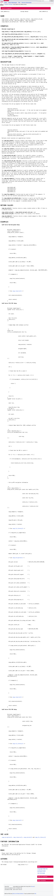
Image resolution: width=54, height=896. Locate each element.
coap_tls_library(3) (18, 528)
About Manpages (12, 2)
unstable (6, 4)
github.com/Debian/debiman (18, 893)
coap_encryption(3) (18, 557)
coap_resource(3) (17, 291)
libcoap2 (10, 4)
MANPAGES (6, 0)
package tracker (42, 871)
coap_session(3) (27, 837)
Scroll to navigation (7, 8)
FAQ (19, 2)
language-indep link (42, 868)
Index (5, 2)
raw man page (41, 873)
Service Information (26, 2)
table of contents (42, 876)
